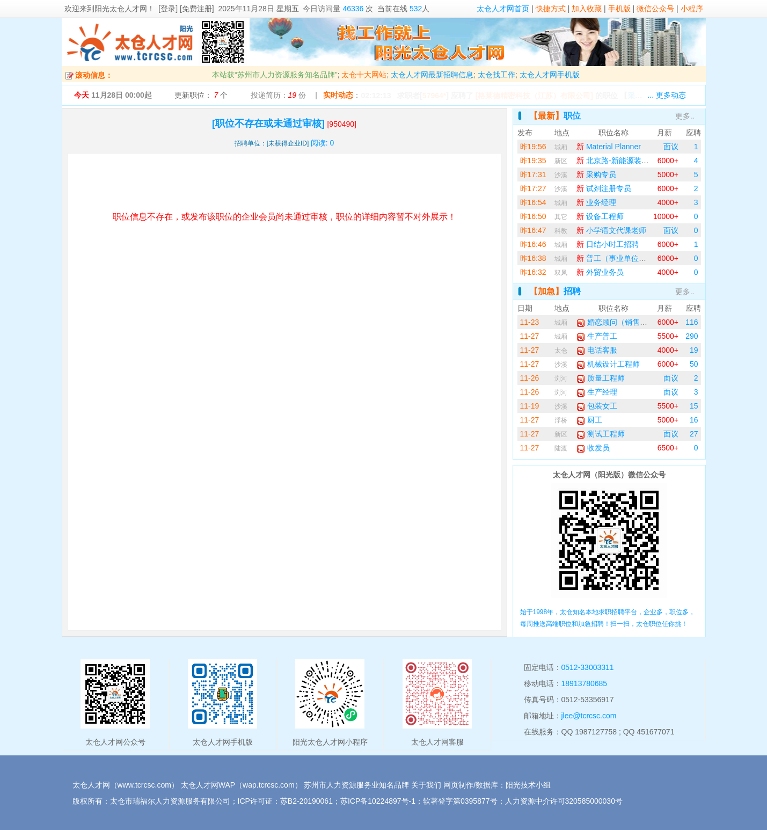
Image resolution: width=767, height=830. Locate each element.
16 (694, 420)
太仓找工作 (496, 74)
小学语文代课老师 (611, 230)
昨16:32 (533, 272)
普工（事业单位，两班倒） (626, 258)
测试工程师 (600, 433)
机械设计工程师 (608, 364)
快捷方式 (551, 8)
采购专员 (596, 174)
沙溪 (560, 175)
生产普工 (596, 336)
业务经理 (596, 202)
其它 (560, 217)
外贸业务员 (600, 272)
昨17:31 (533, 174)
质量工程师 (600, 378)
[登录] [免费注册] (186, 8)
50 (694, 364)
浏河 (560, 378)
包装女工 (596, 406)
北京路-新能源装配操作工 (623, 160)
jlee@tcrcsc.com (589, 715)
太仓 (560, 350)
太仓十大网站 (363, 74)
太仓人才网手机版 (550, 74)
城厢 (560, 147)
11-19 (529, 406)
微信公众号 (655, 8)
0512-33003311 (587, 667)
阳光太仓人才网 (120, 8)
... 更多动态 (666, 95)
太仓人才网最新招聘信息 (432, 74)
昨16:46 (533, 244)
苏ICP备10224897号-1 (377, 801)
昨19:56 (533, 146)
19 (694, 350)
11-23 (529, 322)
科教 (560, 231)
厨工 (589, 420)
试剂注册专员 (603, 188)
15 (694, 406)
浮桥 (560, 420)
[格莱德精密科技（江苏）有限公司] (534, 95)
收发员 (593, 447)
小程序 (692, 8)
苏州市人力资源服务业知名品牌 (356, 785)
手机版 (619, 8)
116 (691, 322)
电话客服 (596, 350)
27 (694, 433)
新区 (560, 161)
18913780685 (584, 683)
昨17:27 (533, 188)
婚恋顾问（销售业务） (619, 322)
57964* (434, 95)
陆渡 (560, 448)
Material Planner (608, 146)
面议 (670, 146)
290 (691, 336)
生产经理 (596, 392)
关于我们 (426, 785)
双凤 (560, 272)
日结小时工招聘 (607, 244)
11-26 (529, 378)
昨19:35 (533, 160)
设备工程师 (600, 216)
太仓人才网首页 (503, 8)
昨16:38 (533, 258)
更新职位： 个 (201, 95)
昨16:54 (533, 202)
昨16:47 (533, 230)
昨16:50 (533, 216)
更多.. (685, 116)
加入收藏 (587, 8)
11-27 (529, 336)
